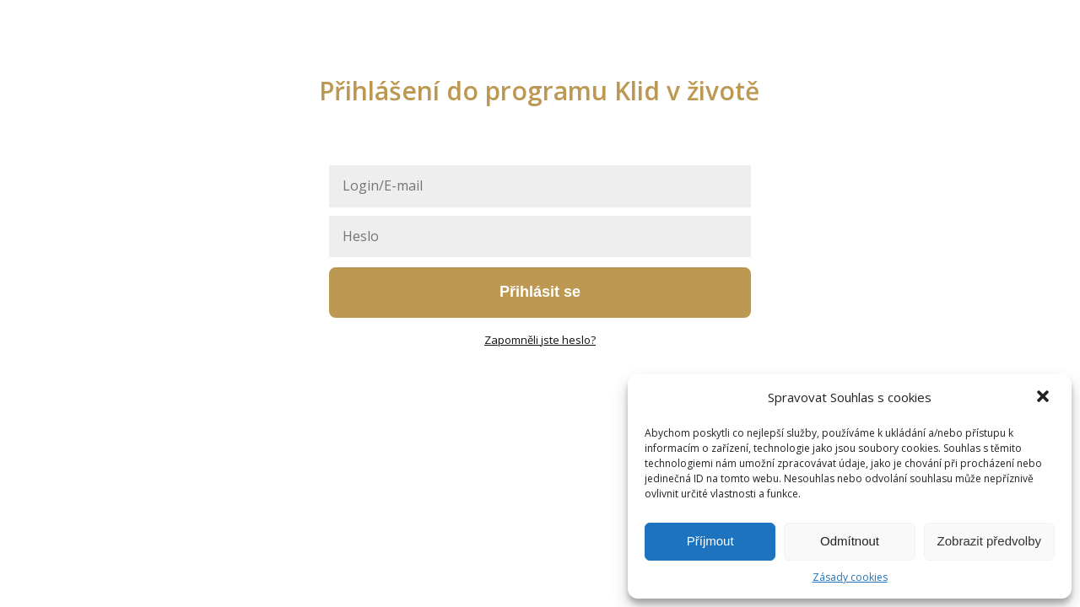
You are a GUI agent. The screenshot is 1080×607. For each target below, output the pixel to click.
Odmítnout (849, 541)
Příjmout (710, 541)
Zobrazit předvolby (989, 541)
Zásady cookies (850, 577)
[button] (1044, 398)
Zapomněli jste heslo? (540, 339)
